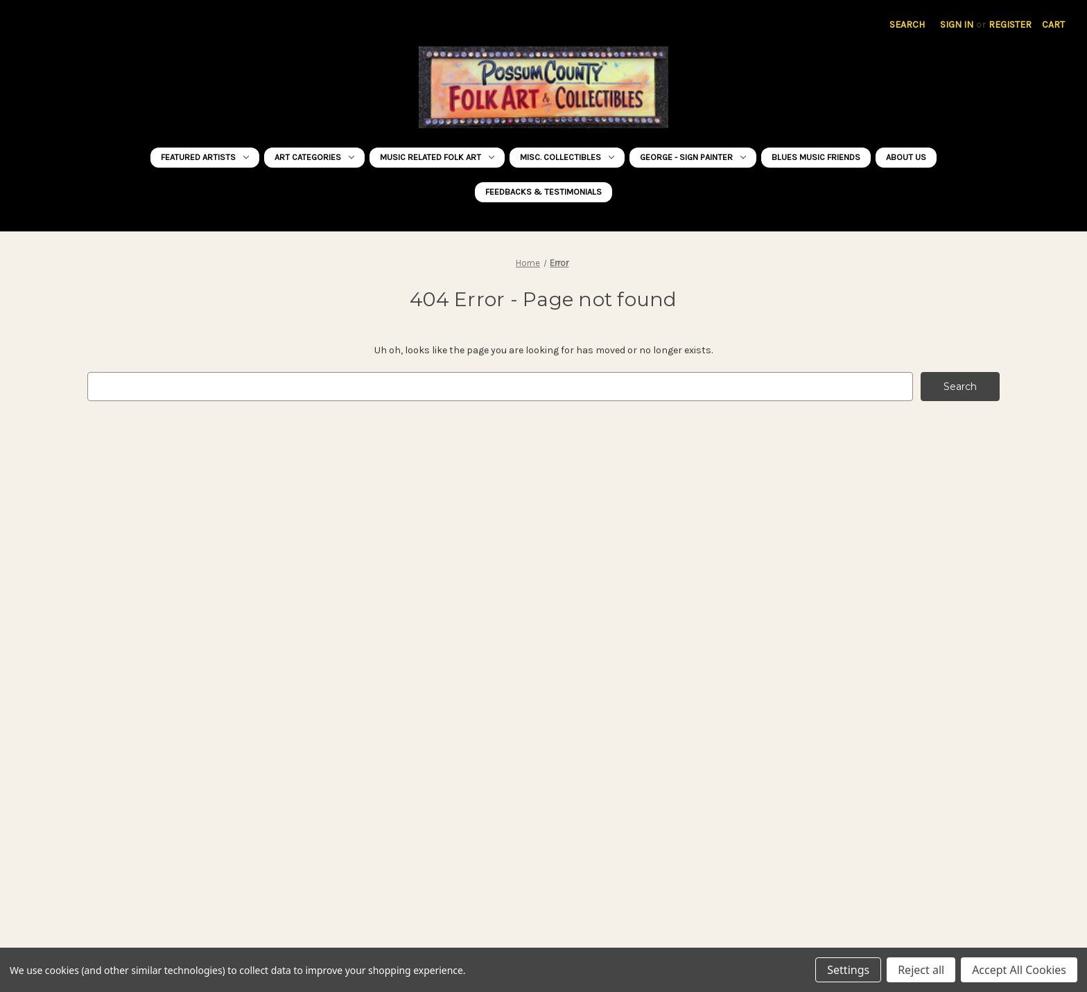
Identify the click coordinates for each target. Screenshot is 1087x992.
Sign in (956, 24)
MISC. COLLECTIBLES (567, 157)
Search (907, 24)
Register (1010, 24)
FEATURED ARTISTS (205, 157)
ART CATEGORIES (314, 157)
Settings (848, 969)
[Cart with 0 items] (1053, 25)
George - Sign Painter (693, 157)
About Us (906, 157)
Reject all (921, 969)
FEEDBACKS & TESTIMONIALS (543, 191)
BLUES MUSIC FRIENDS (816, 157)
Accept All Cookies (1019, 969)
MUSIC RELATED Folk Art (437, 157)
